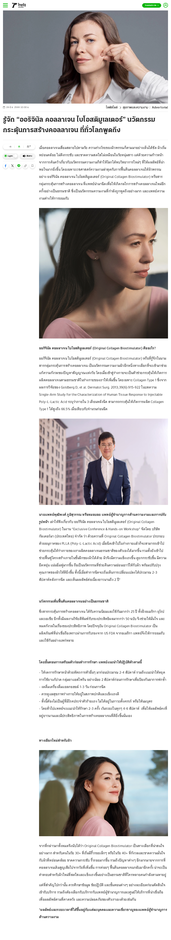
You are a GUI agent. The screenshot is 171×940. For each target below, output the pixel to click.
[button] (5, 165)
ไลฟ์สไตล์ (112, 107)
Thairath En (152, 5)
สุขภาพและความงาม (135, 107)
